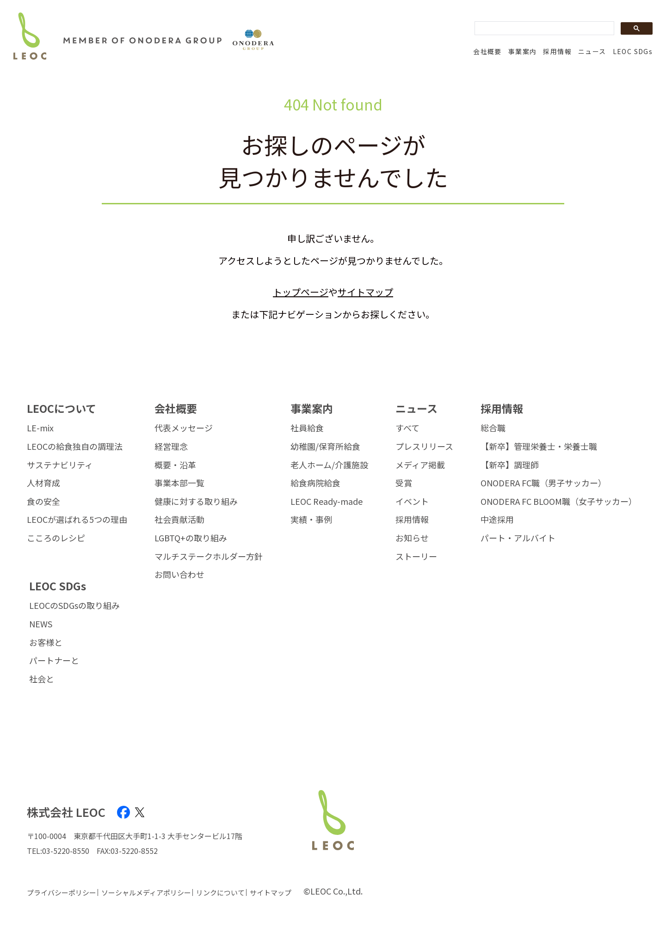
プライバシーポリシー (61, 892)
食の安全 (43, 502)
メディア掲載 (420, 465)
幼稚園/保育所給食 (325, 446)
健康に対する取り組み (196, 502)
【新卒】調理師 (510, 465)
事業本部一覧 (179, 483)
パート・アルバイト (518, 538)
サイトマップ (365, 292)
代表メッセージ (183, 428)
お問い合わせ (179, 575)
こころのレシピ (56, 538)
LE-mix (40, 428)
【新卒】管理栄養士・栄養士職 (539, 446)
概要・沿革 (175, 465)
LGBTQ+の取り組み (190, 538)
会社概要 (487, 51)
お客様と (45, 643)
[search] (543, 29)
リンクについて (220, 892)
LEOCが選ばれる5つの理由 (77, 520)
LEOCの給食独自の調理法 (75, 446)
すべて (407, 428)
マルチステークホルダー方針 (208, 557)
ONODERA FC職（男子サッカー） (543, 483)
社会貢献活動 (179, 520)
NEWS (40, 624)
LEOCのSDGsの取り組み (74, 606)
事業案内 (522, 51)
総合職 (493, 428)
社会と (41, 679)
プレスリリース (424, 446)
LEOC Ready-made (326, 502)
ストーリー (416, 557)
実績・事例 (311, 520)
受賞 (403, 483)
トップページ (300, 292)
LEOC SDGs (633, 51)
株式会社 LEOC (66, 812)
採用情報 (557, 51)
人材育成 (43, 483)
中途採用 (497, 520)
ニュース (592, 51)
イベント (412, 502)
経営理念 (171, 446)
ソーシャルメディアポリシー (146, 892)
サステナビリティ (60, 465)
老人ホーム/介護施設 (329, 465)
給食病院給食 (315, 483)
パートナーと (54, 661)
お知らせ (412, 538)
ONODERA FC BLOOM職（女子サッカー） (559, 502)
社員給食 (307, 428)
